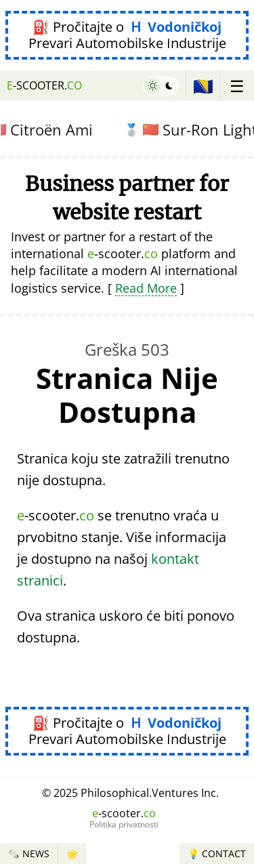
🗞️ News (28, 853)
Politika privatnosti (123, 824)
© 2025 (130, 792)
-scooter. (44, 85)
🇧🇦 (203, 86)
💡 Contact (217, 853)
